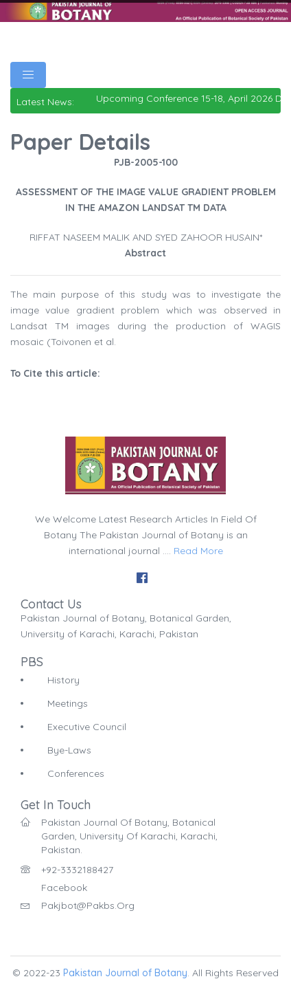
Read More (198, 550)
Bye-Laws (69, 750)
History (63, 680)
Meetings (67, 703)
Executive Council (86, 726)
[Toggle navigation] (28, 75)
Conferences (75, 773)
